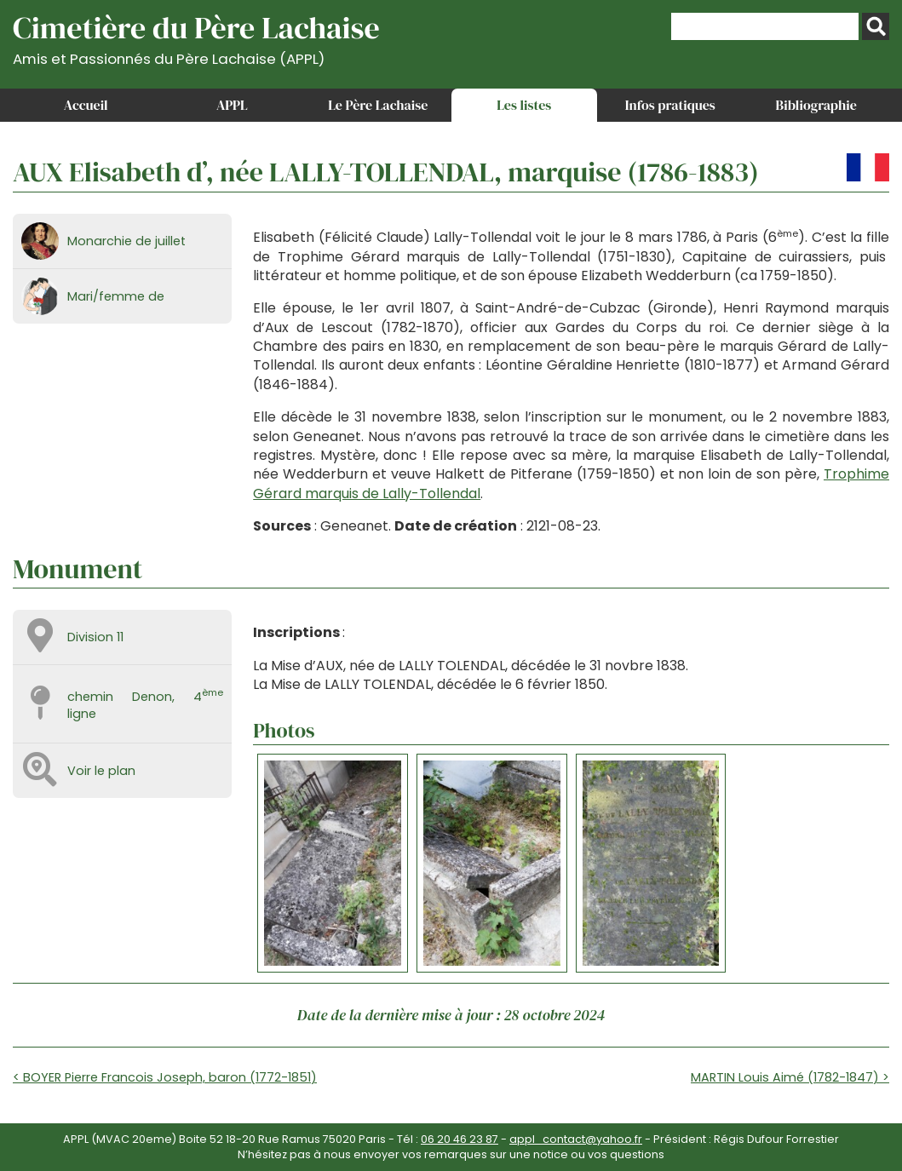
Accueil (86, 104)
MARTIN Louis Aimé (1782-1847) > (790, 1077)
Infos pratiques (670, 104)
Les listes (524, 104)
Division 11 (95, 637)
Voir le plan (101, 770)
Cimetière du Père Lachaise (196, 37)
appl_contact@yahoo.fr (575, 1139)
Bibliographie (816, 104)
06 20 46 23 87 (459, 1139)
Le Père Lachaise (378, 104)
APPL (232, 104)
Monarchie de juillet (126, 241)
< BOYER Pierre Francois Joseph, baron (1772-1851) (165, 1077)
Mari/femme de (115, 296)
